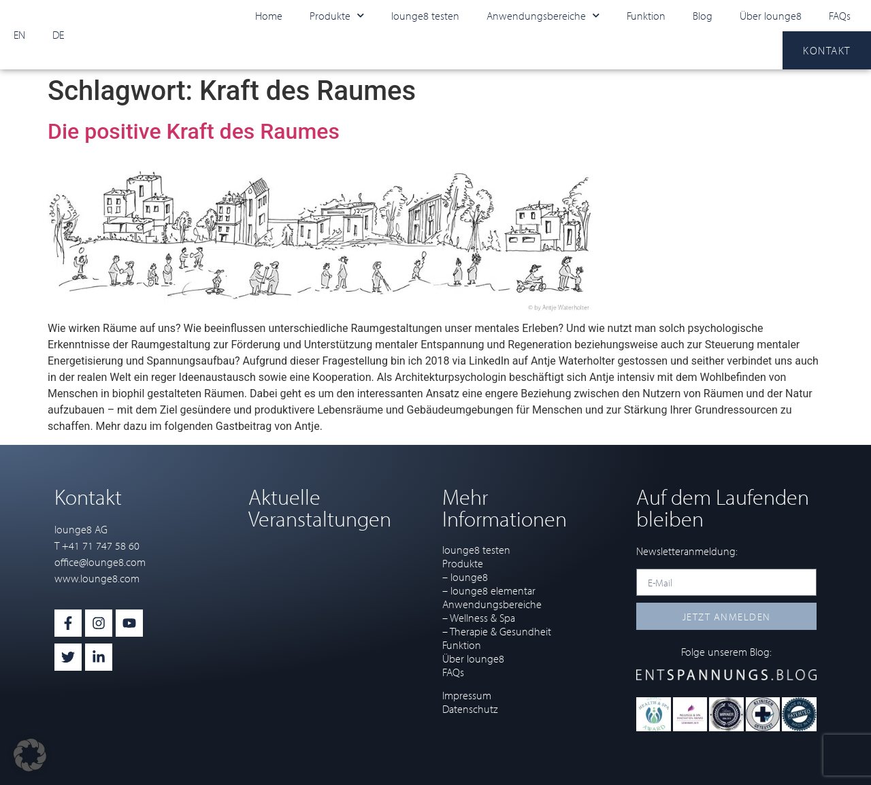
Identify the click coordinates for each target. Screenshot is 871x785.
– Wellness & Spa (478, 617)
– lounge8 (465, 577)
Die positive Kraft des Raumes (194, 131)
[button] (30, 755)
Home (268, 15)
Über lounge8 (771, 15)
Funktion (646, 15)
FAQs (840, 15)
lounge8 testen (425, 15)
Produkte (337, 15)
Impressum (466, 695)
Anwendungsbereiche (543, 15)
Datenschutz (469, 709)
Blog (702, 15)
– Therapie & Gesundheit (496, 631)
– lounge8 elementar (489, 590)
